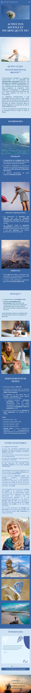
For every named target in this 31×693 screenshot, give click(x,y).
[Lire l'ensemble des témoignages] (15, 669)
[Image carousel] (15, 651)
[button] (2, 2)
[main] (15, 27)
